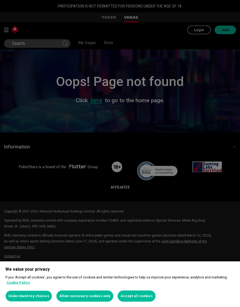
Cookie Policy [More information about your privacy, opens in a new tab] (18, 283)
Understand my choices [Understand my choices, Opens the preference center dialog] (28, 296)
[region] (120, 284)
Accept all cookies (136, 296)
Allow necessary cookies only (85, 296)
